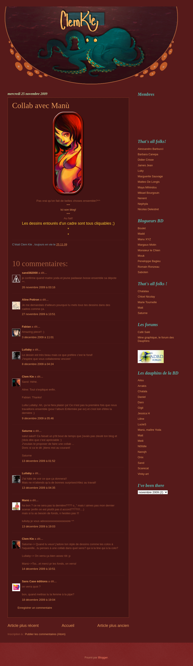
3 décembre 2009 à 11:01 (38, 337)
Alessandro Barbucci (150, 148)
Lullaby (27, 349)
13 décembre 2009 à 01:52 (38, 461)
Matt (140, 307)
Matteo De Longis (149, 181)
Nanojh (142, 451)
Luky (141, 170)
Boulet (142, 228)
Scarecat (143, 468)
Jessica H (144, 413)
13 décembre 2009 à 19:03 (38, 526)
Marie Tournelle (147, 302)
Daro (141, 402)
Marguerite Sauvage (150, 176)
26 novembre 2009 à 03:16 (38, 287)
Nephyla (143, 203)
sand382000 (30, 272)
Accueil (68, 625)
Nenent (142, 198)
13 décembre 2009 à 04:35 (38, 487)
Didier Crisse (146, 159)
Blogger (103, 657)
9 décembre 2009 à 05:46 (38, 418)
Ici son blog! (68, 209)
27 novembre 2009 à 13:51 (38, 314)
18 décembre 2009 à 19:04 (38, 599)
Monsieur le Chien (149, 250)
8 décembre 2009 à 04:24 (38, 364)
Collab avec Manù (40, 105)
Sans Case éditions (34, 581)
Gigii (140, 407)
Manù (25, 500)
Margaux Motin (147, 244)
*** (68, 205)
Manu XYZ (144, 239)
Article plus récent (23, 625)
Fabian (26, 326)
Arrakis (142, 385)
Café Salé (144, 332)
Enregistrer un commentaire (35, 607)
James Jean (145, 165)
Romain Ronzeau (148, 266)
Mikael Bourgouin (148, 192)
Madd (141, 233)
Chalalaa (143, 291)
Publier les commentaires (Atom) (45, 634)
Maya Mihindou (147, 187)
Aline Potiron (30, 299)
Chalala (142, 391)
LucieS (142, 424)
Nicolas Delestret (148, 209)
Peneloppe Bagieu (149, 261)
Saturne (27, 430)
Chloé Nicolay (146, 296)
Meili (140, 440)
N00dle (142, 446)
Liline (141, 418)
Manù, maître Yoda (149, 429)
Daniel (142, 397)
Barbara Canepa (148, 154)
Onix (140, 457)
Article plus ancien (113, 625)
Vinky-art (143, 473)
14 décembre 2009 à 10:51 (38, 568)
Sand (141, 462)
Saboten (143, 272)
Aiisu (141, 380)
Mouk (141, 255)
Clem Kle (28, 376)
